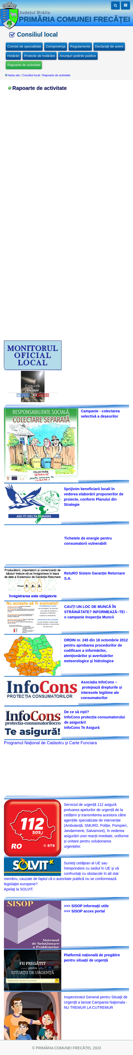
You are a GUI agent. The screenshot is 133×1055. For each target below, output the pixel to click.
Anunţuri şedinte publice (78, 56)
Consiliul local (31, 75)
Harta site (14, 75)
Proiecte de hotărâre (39, 56)
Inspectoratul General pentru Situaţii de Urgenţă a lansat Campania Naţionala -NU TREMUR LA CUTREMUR (96, 1002)
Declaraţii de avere (109, 46)
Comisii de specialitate (24, 46)
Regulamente (80, 46)
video (41, 395)
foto (23, 395)
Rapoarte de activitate (23, 65)
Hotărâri (13, 56)
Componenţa (55, 46)
